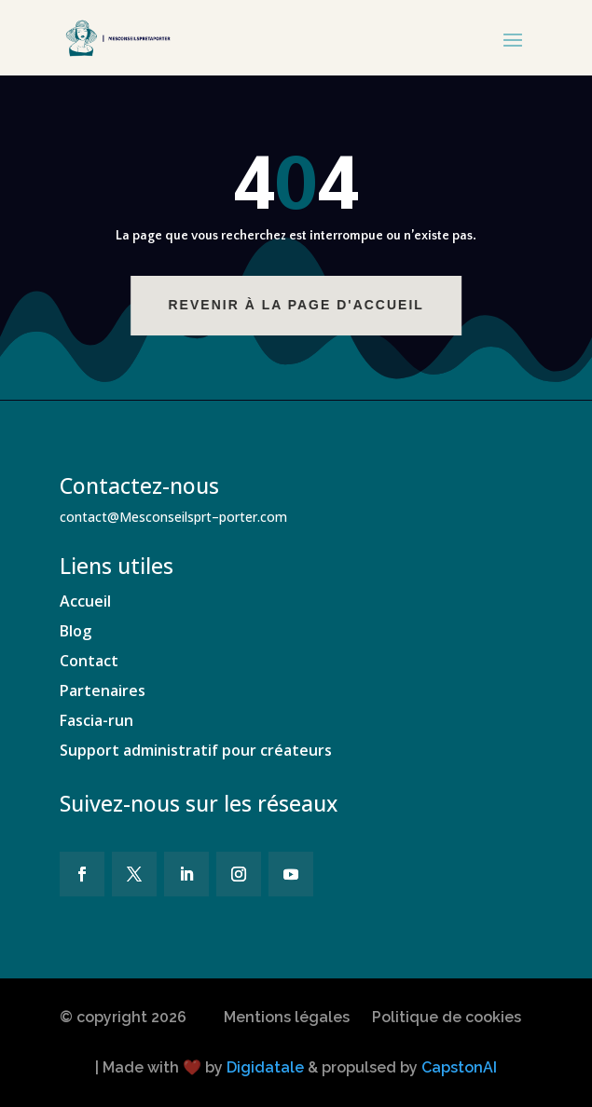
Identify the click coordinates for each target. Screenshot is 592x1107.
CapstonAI (459, 1067)
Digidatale (265, 1067)
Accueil (85, 601)
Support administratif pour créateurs (196, 750)
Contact (89, 660)
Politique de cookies (446, 1017)
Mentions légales (287, 1017)
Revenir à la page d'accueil (304, 304)
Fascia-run (96, 720)
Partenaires (102, 690)
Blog (75, 631)
